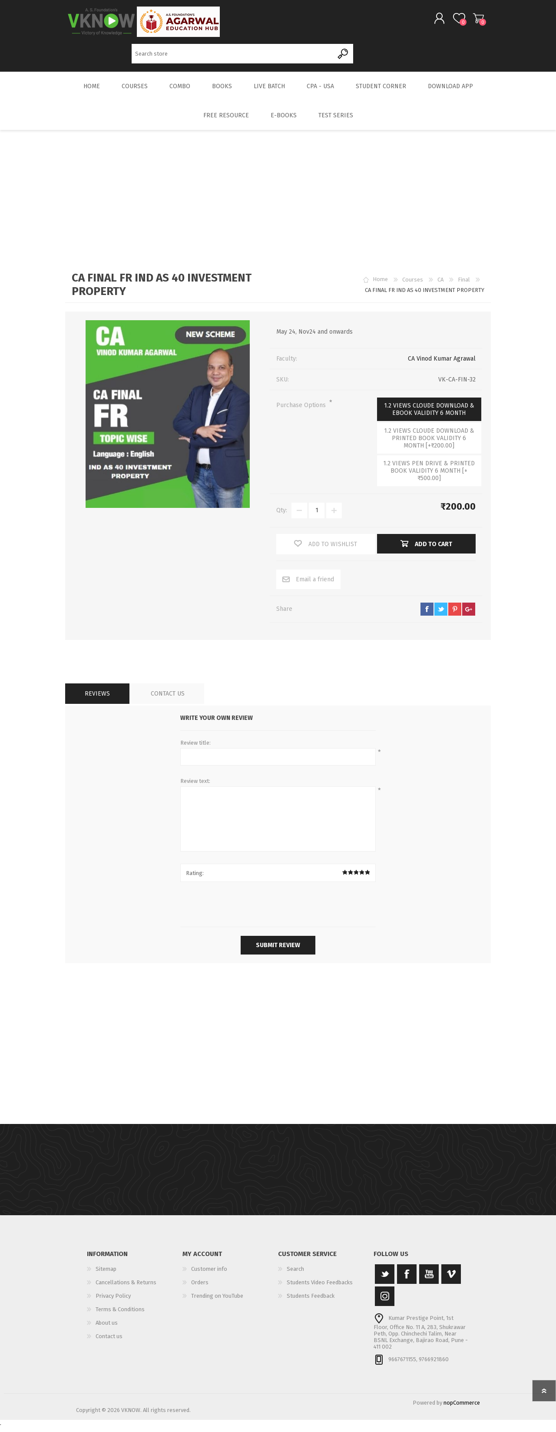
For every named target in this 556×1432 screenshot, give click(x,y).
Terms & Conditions (120, 1315)
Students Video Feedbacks (320, 1288)
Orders (199, 1288)
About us (107, 1328)
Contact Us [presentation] (168, 699)
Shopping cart (470, 21)
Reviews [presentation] (97, 699)
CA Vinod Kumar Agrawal (442, 364)
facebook (427, 614)
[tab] (97, 699)
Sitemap (106, 1274)
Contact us (109, 1342)
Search (343, 56)
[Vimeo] (451, 1279)
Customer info (209, 1274)
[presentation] (278, 911)
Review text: (195, 786)
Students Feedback (310, 1301)
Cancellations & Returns (126, 1288)
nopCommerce (461, 1408)
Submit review (278, 951)
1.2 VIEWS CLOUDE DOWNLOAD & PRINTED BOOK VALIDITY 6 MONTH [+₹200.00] (429, 444)
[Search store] (233, 56)
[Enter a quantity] (316, 516)
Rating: (195, 878)
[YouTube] (429, 1279)
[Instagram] (384, 1302)
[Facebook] (407, 1279)
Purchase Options (302, 410)
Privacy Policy (113, 1301)
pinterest (454, 614)
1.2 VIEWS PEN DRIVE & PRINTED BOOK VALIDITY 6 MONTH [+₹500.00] (429, 476)
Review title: (195, 748)
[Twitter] (384, 1279)
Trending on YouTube (217, 1301)
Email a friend (315, 585)
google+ (468, 614)
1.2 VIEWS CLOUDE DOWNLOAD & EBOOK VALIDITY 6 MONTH (429, 415)
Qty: (281, 516)
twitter (440, 614)
